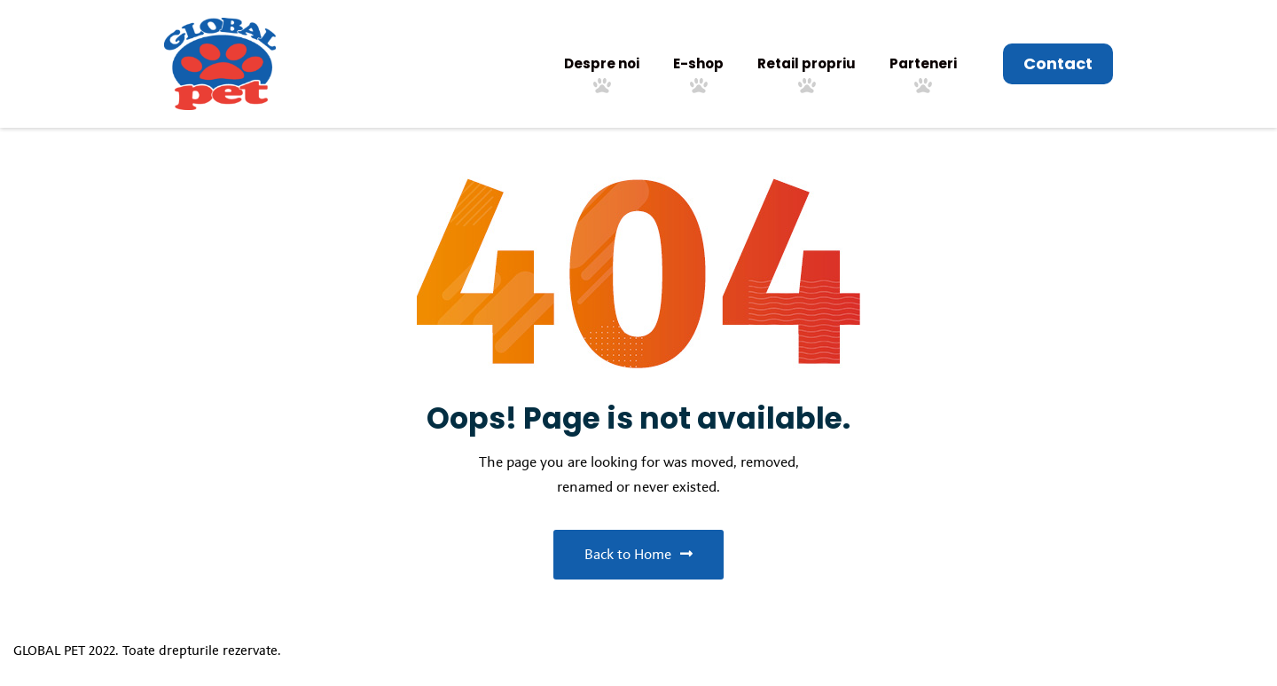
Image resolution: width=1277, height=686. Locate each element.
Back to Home (638, 554)
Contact (1058, 63)
